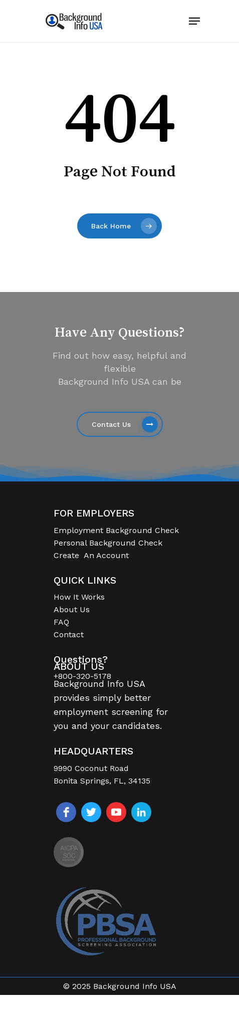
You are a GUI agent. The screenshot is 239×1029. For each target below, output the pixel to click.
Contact (69, 634)
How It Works (79, 597)
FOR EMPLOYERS (94, 513)
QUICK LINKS (85, 580)
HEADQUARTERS (93, 751)
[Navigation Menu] (194, 21)
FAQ (61, 622)
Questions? (81, 659)
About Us (72, 609)
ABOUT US (79, 666)
